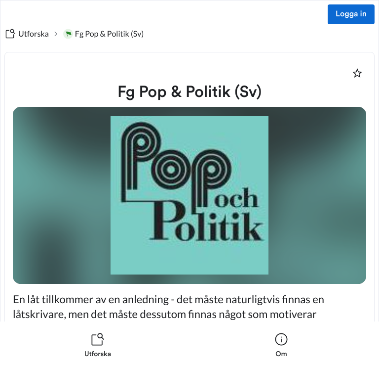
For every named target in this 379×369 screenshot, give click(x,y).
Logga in (351, 14)
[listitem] (98, 345)
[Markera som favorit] (357, 73)
